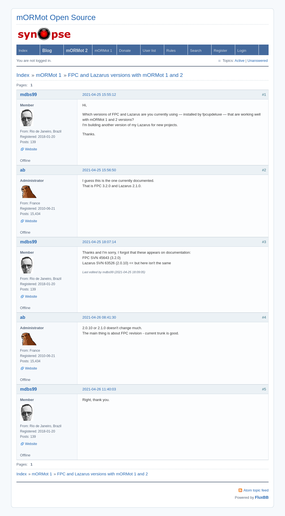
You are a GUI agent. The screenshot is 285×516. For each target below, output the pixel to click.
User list (149, 50)
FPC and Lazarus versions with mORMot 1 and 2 (125, 75)
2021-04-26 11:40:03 (99, 389)
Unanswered (257, 60)
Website (31, 149)
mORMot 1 (103, 50)
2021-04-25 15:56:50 (99, 170)
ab (22, 170)
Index (23, 50)
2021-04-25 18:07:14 (99, 242)
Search (196, 50)
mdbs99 (28, 94)
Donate (125, 50)
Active (239, 60)
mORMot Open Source (56, 17)
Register (220, 50)
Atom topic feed (256, 490)
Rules (171, 50)
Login (241, 50)
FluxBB (262, 497)
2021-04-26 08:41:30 (99, 317)
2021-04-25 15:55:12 (99, 94)
